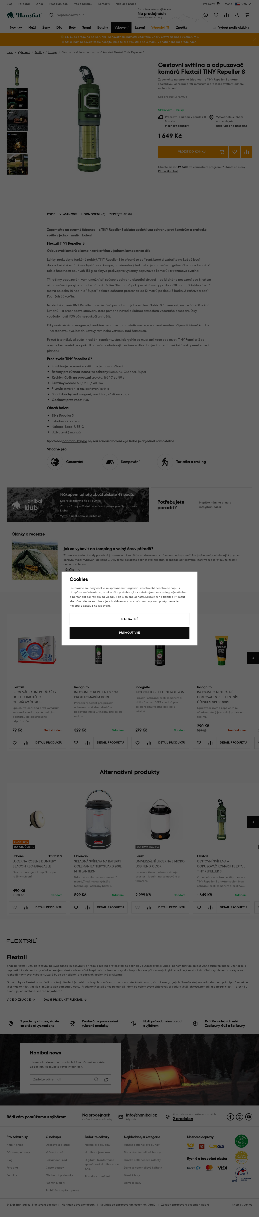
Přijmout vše (129, 632)
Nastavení (129, 619)
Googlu (111, 597)
